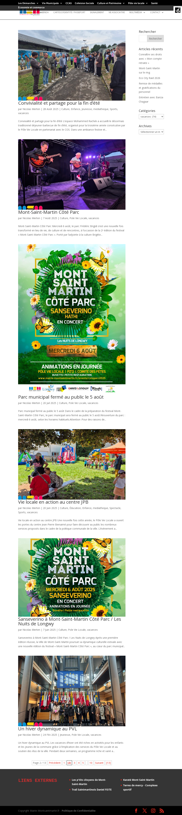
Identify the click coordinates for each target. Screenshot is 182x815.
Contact (155, 12)
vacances (23, 113)
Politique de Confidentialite (78, 810)
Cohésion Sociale (84, 3)
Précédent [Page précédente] (55, 762)
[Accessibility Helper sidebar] (177, 10)
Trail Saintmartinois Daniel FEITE (92, 789)
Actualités (26, 12)
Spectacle (115, 508)
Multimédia (135, 12)
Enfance (75, 109)
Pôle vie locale (136, 3)
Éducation (75, 508)
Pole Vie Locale (78, 218)
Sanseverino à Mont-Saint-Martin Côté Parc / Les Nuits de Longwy (69, 621)
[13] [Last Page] (108, 762)
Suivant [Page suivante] (99, 762)
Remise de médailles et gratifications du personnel (150, 88)
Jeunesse (87, 109)
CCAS (69, 3)
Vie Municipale (50, 3)
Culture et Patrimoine (109, 3)
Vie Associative (117, 12)
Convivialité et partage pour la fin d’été (59, 103)
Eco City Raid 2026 (149, 78)
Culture (65, 109)
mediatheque (100, 109)
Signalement (97, 12)
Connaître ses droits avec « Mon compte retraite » (150, 59)
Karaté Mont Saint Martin (138, 779)
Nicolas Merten (31, 109)
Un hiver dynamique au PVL (47, 728)
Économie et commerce (31, 7)
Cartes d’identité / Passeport (69, 12)
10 (90, 762)
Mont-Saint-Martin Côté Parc (48, 212)
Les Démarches (26, 3)
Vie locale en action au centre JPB (53, 502)
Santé (154, 3)
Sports (113, 109)
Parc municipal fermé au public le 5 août (61, 397)
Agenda (44, 12)
